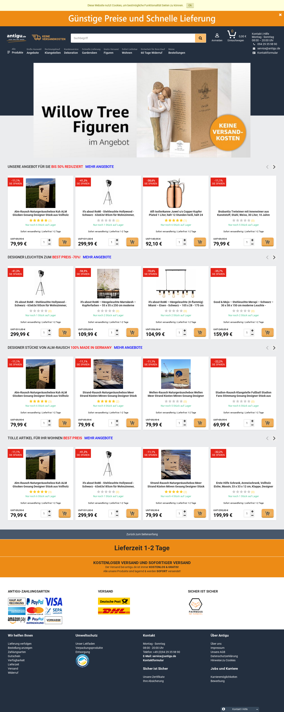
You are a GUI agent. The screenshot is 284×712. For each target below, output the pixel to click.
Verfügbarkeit (16, 660)
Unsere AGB (218, 652)
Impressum (217, 647)
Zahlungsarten (17, 652)
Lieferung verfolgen (20, 643)
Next (274, 167)
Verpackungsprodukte (89, 647)
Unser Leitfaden (85, 643)
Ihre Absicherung (153, 681)
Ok (190, 5)
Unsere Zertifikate (153, 676)
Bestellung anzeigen (20, 647)
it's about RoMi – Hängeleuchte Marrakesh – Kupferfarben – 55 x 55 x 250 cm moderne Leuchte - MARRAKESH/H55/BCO (108, 305)
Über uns (216, 643)
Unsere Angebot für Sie (61, 167)
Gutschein (14, 656)
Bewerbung (218, 681)
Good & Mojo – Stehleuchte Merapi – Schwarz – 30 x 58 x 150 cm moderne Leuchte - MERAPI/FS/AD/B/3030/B (243, 305)
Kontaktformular (265, 52)
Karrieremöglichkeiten (224, 676)
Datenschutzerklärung (224, 656)
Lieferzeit (13, 664)
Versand (13, 668)
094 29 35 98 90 (264, 44)
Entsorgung (83, 652)
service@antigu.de (266, 48)
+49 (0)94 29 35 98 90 (166, 652)
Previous (267, 167)
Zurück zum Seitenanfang (142, 534)
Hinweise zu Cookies (223, 660)
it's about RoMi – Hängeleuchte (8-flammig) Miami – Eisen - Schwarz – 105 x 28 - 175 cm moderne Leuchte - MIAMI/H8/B (176, 305)
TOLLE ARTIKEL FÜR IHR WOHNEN (60, 438)
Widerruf (13, 672)
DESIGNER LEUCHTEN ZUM (59, 257)
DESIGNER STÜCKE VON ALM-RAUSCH (75, 347)
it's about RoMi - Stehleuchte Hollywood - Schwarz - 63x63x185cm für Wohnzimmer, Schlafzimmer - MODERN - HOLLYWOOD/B (108, 215)
